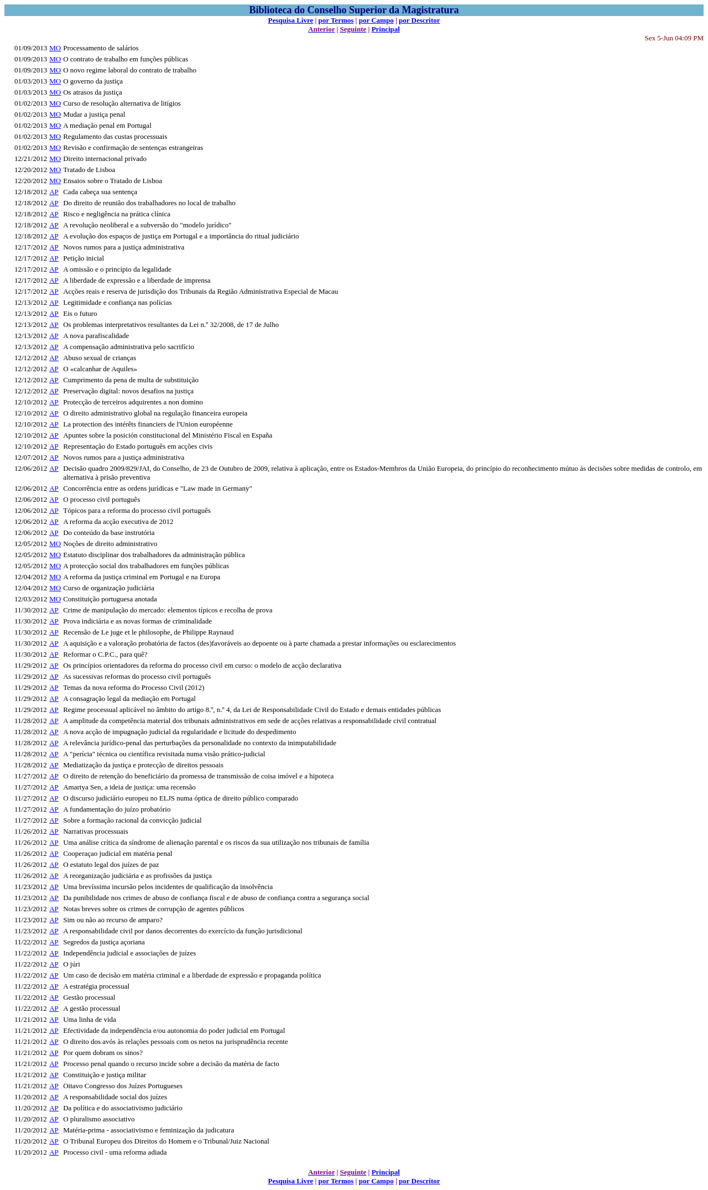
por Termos (336, 20)
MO (55, 48)
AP (54, 192)
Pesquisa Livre (290, 20)
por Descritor (419, 20)
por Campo (376, 20)
